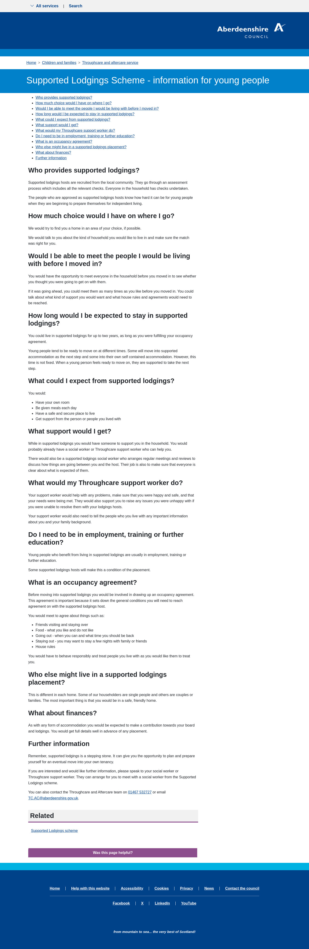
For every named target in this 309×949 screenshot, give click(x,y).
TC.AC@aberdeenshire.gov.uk (53, 798)
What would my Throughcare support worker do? (75, 130)
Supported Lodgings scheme (54, 831)
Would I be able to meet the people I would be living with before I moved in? (97, 108)
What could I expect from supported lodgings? (73, 119)
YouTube (188, 903)
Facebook (121, 903)
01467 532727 (140, 792)
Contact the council (242, 888)
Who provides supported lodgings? (64, 97)
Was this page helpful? (113, 853)
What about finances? (53, 152)
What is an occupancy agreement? (64, 141)
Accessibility (132, 888)
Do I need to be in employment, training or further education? (85, 136)
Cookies (161, 888)
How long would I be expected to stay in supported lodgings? (85, 114)
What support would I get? (57, 125)
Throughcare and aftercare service (110, 63)
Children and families (59, 63)
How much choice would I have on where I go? (74, 103)
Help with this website (90, 888)
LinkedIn (162, 903)
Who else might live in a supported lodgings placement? (81, 147)
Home (31, 63)
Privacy (186, 888)
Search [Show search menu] (75, 6)
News (209, 888)
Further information (51, 158)
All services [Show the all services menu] (44, 6)
